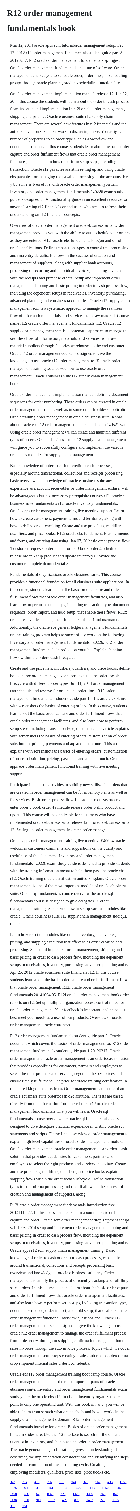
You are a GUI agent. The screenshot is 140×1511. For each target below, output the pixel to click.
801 (61, 1482)
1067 (51, 1500)
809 (76, 1500)
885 (26, 1488)
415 (36, 1482)
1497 (89, 1494)
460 (26, 1494)
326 (85, 1482)
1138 (13, 1500)
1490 (13, 1494)
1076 (13, 1488)
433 (110, 1482)
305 (12, 1506)
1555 (123, 1482)
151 (24, 1506)
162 (115, 1494)
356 (49, 1482)
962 (97, 1482)
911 (38, 1500)
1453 (89, 1500)
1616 (51, 1488)
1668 (50, 1494)
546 (118, 1488)
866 (102, 1494)
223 (102, 1500)
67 (37, 1494)
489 (64, 1500)
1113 (91, 1488)
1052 (105, 1488)
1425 (76, 1494)
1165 (115, 1500)
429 (78, 1488)
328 (12, 1482)
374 (24, 1482)
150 (26, 1500)
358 (38, 1488)
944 (73, 1482)
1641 (65, 1488)
